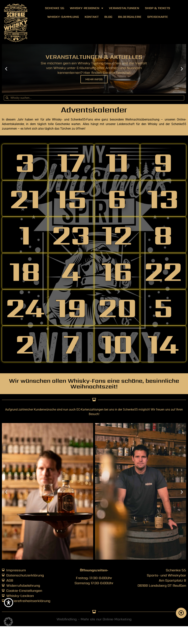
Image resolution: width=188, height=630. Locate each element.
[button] (6, 68)
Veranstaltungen (124, 8)
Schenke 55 (54, 8)
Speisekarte (157, 17)
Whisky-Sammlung (63, 17)
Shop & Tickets (157, 8)
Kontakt (92, 17)
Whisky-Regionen (86, 8)
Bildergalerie (130, 17)
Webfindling (67, 619)
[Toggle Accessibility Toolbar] (8, 602)
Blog (108, 17)
